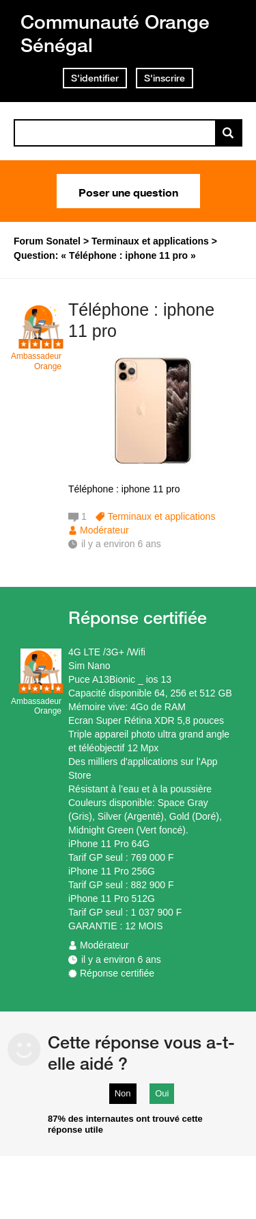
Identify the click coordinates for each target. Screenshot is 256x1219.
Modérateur (104, 530)
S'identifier (95, 78)
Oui (162, 1093)
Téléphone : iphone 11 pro (141, 320)
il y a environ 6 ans (121, 959)
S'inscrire (164, 78)
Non (123, 1093)
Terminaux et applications (161, 516)
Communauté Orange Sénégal (115, 33)
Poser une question (128, 191)
